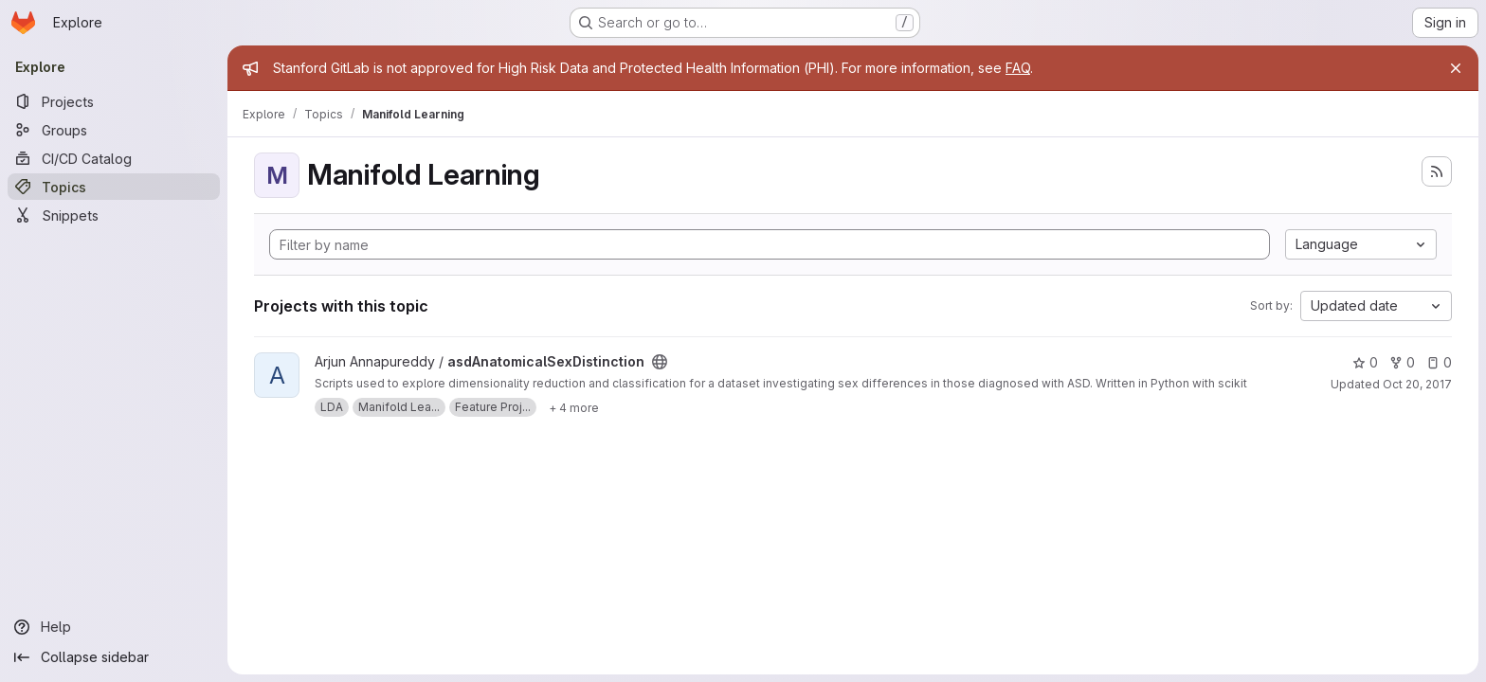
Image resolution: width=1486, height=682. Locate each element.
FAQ (1018, 68)
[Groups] (114, 130)
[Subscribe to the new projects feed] (1437, 171)
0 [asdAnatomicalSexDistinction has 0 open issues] (1439, 362)
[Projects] (114, 101)
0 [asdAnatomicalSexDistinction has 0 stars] (1365, 362)
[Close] (1455, 68)
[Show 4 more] (573, 407)
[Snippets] (114, 215)
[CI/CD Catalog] (114, 158)
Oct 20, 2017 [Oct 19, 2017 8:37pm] (1417, 384)
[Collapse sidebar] (114, 657)
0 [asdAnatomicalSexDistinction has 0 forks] (1402, 362)
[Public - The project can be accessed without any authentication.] (659, 361)
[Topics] (114, 186)
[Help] (114, 627)
